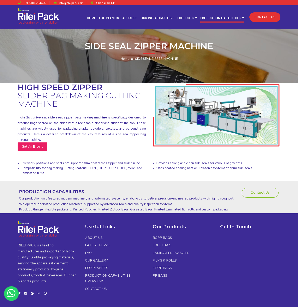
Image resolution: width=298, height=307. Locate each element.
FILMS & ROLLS (165, 260)
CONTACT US (265, 17)
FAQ (88, 253)
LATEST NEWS (97, 245)
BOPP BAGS (162, 237)
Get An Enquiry (32, 147)
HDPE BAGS (162, 268)
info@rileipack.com (71, 3)
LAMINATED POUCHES (171, 253)
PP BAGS (160, 275)
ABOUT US (94, 237)
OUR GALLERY (96, 260)
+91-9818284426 (34, 3)
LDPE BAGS (162, 245)
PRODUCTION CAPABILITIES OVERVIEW (108, 278)
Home (124, 59)
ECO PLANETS (96, 268)
